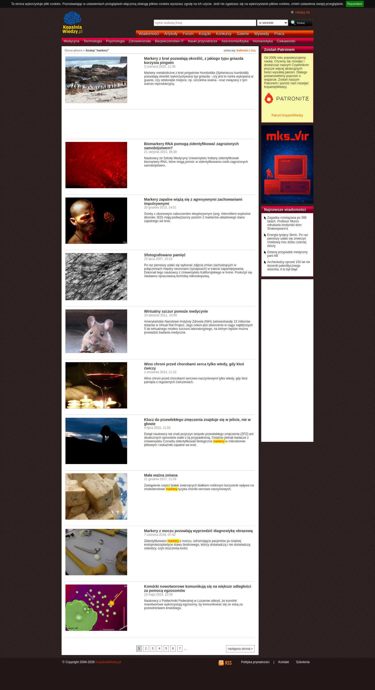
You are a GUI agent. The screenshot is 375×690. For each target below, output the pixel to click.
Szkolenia (302, 662)
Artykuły (170, 34)
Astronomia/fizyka (235, 41)
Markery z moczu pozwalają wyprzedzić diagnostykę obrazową (198, 531)
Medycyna (71, 41)
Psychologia (115, 41)
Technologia (93, 41)
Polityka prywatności (255, 662)
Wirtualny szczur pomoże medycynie (176, 311)
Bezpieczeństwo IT (169, 41)
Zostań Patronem (279, 49)
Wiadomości (149, 34)
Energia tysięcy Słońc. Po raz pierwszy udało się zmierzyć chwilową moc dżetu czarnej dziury (287, 240)
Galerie (243, 34)
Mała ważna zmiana (161, 475)
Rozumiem (354, 4)
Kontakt (283, 662)
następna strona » (240, 649)
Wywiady (261, 34)
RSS (228, 662)
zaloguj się (302, 12)
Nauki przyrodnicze (202, 41)
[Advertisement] (160, 123)
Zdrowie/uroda (140, 41)
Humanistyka (263, 41)
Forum (188, 34)
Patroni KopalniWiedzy (287, 115)
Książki (205, 34)
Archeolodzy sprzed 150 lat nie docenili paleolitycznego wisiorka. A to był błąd (288, 265)
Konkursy (224, 34)
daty (253, 50)
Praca (279, 34)
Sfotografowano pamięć (165, 255)
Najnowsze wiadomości (285, 209)
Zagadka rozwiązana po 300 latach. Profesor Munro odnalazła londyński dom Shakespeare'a (287, 223)
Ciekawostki (286, 41)
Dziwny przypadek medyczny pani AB (287, 254)
